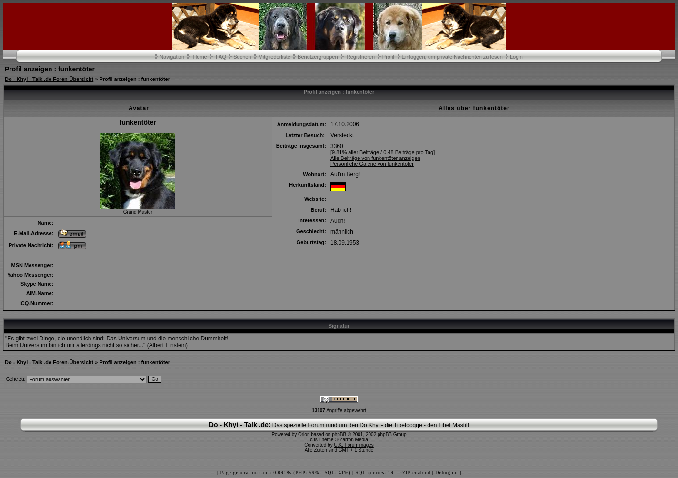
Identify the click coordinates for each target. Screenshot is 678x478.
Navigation (172, 57)
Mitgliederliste (274, 57)
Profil (388, 57)
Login (516, 57)
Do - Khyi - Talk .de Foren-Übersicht (49, 79)
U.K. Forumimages (353, 445)
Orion (303, 434)
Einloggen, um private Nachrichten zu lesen (452, 57)
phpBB (339, 434)
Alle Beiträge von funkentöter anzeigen (375, 158)
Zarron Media (353, 439)
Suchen (242, 57)
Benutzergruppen (318, 57)
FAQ (221, 57)
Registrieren (361, 57)
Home (200, 57)
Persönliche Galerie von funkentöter (372, 164)
